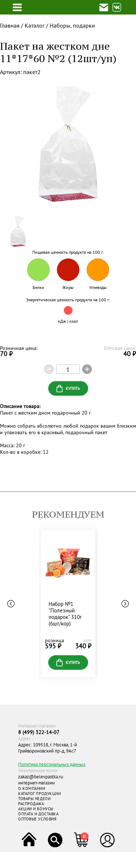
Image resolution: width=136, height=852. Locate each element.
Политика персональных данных (52, 764)
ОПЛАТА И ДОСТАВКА (38, 813)
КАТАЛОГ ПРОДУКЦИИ (39, 793)
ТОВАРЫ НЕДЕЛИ (34, 798)
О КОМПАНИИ (31, 788)
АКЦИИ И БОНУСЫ (35, 808)
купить (68, 662)
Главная (10, 25)
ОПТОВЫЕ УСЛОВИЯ (37, 819)
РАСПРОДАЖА (31, 803)
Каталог (35, 25)
